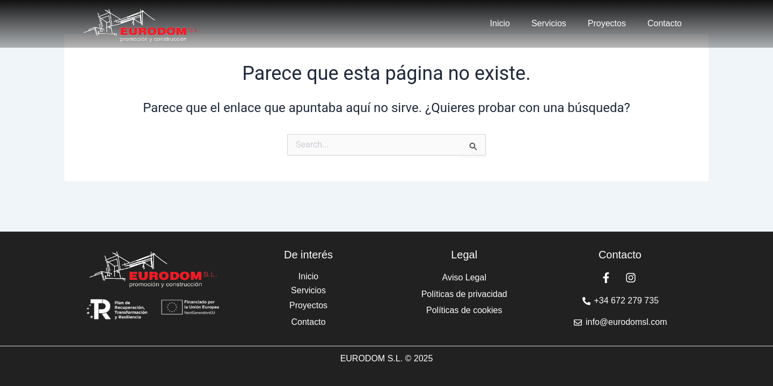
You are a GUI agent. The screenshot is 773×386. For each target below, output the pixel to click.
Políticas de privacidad (464, 294)
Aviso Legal (464, 277)
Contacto (664, 23)
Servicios (548, 23)
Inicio (500, 23)
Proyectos (607, 23)
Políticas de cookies (464, 310)
